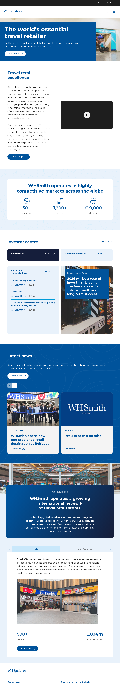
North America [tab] (84, 549)
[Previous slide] (9, 385)
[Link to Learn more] (15, 53)
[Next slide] (14, 385)
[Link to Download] (18, 448)
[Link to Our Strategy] (18, 157)
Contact (110, 3)
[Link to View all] (49, 253)
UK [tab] (36, 549)
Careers (101, 3)
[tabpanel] (60, 604)
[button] (107, 241)
